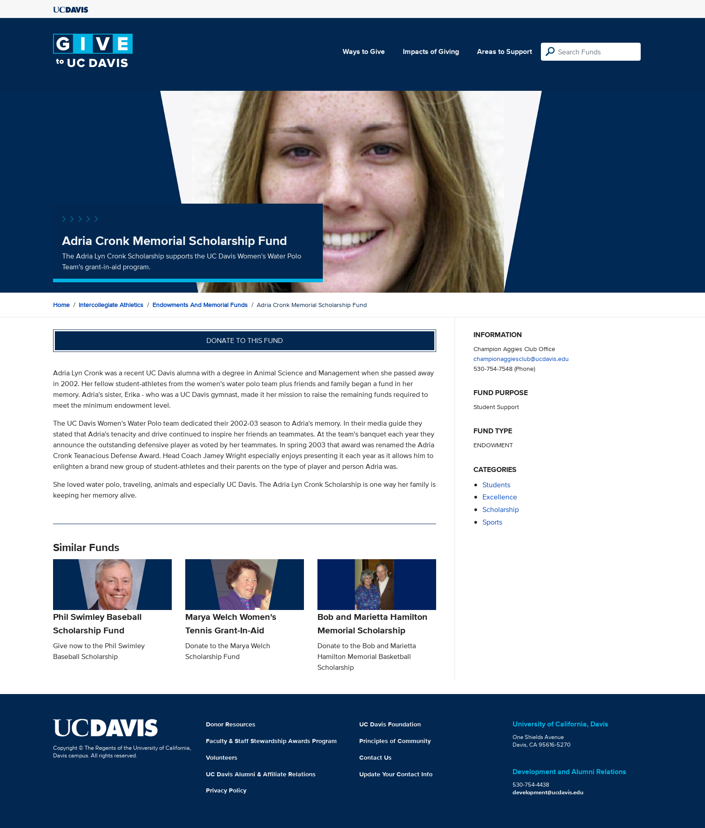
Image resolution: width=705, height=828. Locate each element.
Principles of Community (395, 740)
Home (61, 304)
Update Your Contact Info (396, 774)
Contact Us (375, 757)
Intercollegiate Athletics (111, 304)
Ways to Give (364, 51)
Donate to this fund (244, 340)
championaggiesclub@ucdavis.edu (521, 358)
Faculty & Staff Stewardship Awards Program (271, 740)
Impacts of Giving (431, 51)
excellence (499, 497)
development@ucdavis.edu (548, 792)
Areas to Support (504, 51)
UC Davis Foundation (390, 724)
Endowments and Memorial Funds (200, 304)
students (496, 485)
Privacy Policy (226, 790)
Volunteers (221, 757)
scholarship (500, 509)
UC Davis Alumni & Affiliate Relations (261, 774)
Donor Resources (230, 724)
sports (492, 522)
